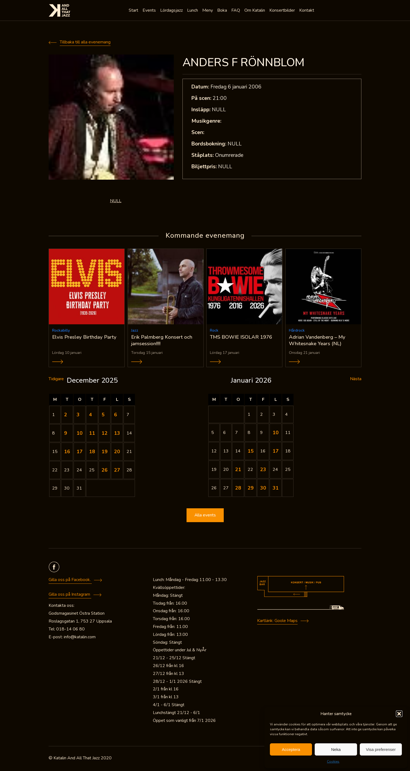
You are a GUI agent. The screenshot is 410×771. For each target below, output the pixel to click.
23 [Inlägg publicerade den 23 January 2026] (263, 470)
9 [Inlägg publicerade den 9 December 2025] (65, 434)
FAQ (236, 11)
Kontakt (307, 11)
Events (149, 11)
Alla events (205, 516)
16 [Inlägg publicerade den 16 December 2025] (67, 452)
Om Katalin (255, 11)
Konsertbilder (282, 11)
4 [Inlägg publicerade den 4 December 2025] (90, 415)
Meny (208, 11)
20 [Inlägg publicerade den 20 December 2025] (117, 452)
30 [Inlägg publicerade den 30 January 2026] (263, 489)
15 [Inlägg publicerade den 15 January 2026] (251, 452)
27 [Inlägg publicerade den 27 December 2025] (117, 471)
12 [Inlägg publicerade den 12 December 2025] (105, 434)
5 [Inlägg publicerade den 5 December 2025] (103, 415)
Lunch (193, 11)
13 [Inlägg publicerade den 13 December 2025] (117, 434)
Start (134, 11)
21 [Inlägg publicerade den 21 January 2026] (238, 470)
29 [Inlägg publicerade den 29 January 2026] (251, 489)
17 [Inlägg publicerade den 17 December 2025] (80, 452)
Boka (223, 11)
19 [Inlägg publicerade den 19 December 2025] (105, 452)
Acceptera (291, 749)
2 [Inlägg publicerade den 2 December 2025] (65, 415)
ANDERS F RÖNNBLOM (243, 62)
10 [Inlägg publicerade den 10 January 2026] (276, 433)
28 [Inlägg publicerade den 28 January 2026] (238, 489)
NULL (115, 201)
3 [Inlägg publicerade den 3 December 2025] (78, 415)
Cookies (333, 761)
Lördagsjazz (172, 11)
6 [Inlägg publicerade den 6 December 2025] (115, 415)
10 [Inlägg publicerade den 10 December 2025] (80, 434)
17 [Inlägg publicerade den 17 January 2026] (276, 452)
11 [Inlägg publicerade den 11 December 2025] (92, 434)
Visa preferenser (381, 749)
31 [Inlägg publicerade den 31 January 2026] (276, 489)
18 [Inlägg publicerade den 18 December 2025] (92, 452)
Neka (335, 749)
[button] (399, 713)
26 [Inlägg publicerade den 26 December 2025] (105, 471)
